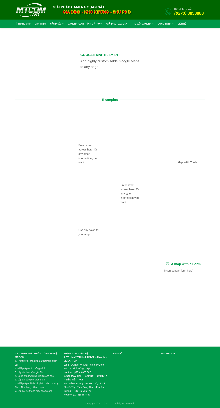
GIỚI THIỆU (40, 24)
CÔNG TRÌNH (165, 23)
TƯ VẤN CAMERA (143, 23)
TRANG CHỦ (23, 23)
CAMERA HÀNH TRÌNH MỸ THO (85, 23)
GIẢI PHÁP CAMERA (117, 23)
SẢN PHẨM (57, 23)
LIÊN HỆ (182, 24)
